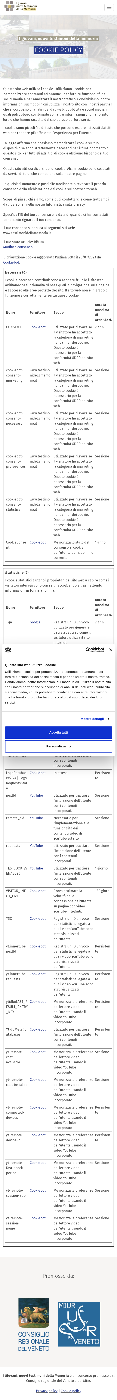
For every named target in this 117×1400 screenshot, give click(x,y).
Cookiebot (11, 262)
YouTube (36, 795)
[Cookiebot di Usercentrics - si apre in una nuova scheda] (85, 650)
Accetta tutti (58, 732)
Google (35, 622)
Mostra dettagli (92, 719)
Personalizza (58, 746)
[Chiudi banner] (110, 650)
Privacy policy (47, 1391)
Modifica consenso (18, 247)
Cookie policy (71, 1391)
